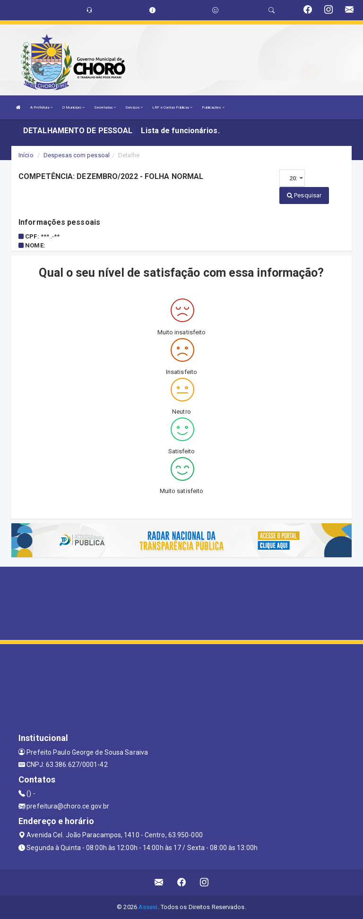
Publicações (213, 107)
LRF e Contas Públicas (172, 107)
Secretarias (105, 107)
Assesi (148, 906)
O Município (73, 107)
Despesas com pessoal (76, 155)
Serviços (134, 107)
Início (26, 155)
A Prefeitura (41, 107)
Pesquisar (304, 195)
